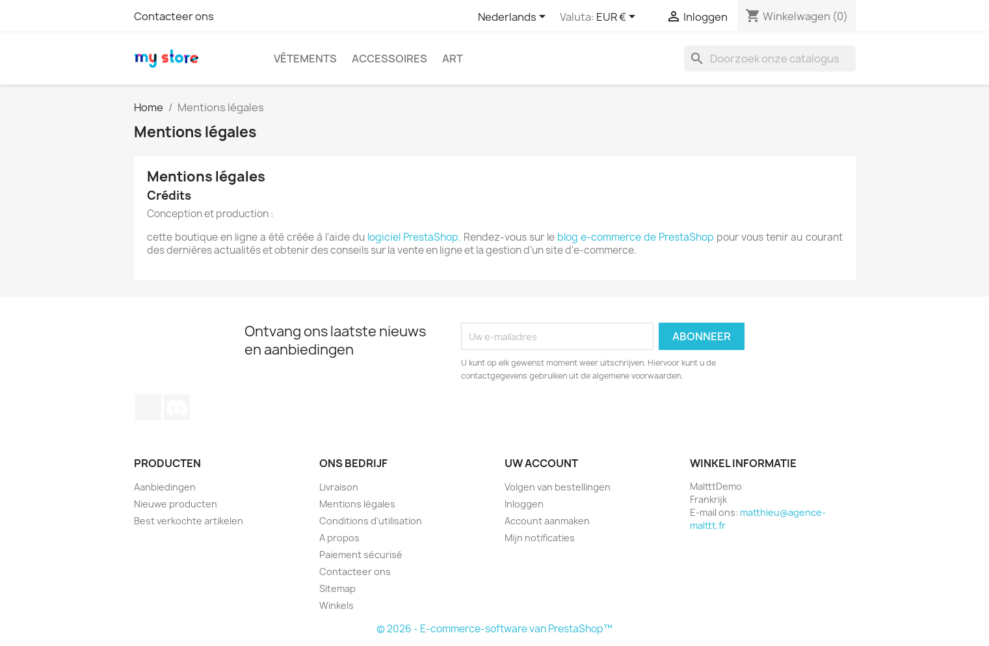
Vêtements (305, 58)
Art (452, 58)
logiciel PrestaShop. (415, 237)
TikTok (148, 407)
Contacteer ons (174, 16)
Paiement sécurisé (360, 554)
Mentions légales (357, 504)
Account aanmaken (547, 521)
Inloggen (524, 504)
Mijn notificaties (540, 538)
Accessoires (389, 58)
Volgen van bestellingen (558, 487)
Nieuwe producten (175, 504)
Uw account (541, 463)
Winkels (336, 605)
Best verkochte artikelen (188, 521)
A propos (339, 538)
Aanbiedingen (165, 487)
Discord (177, 407)
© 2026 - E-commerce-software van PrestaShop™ (494, 629)
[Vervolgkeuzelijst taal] (514, 17)
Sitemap (337, 588)
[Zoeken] (770, 59)
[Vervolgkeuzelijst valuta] (618, 17)
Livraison (338, 487)
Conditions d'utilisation (370, 521)
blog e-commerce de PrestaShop (635, 237)
